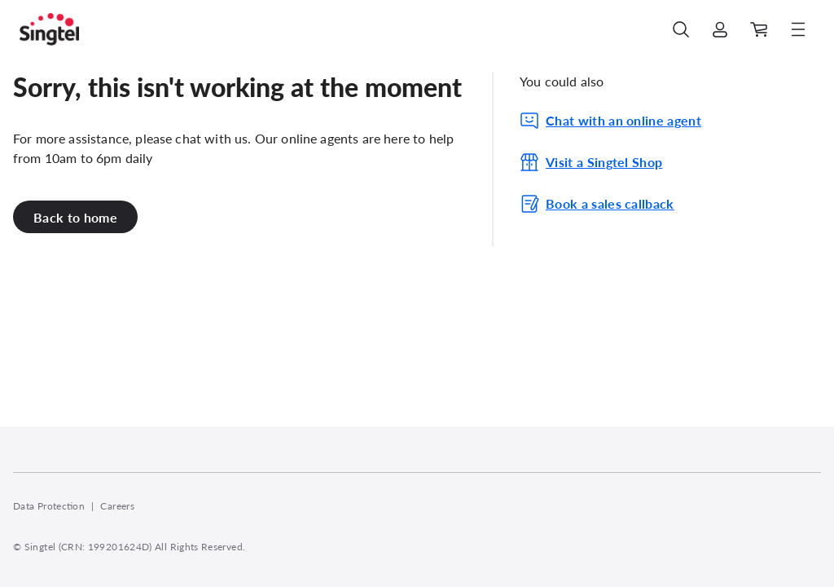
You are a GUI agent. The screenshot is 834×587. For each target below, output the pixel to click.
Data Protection (49, 506)
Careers (117, 506)
